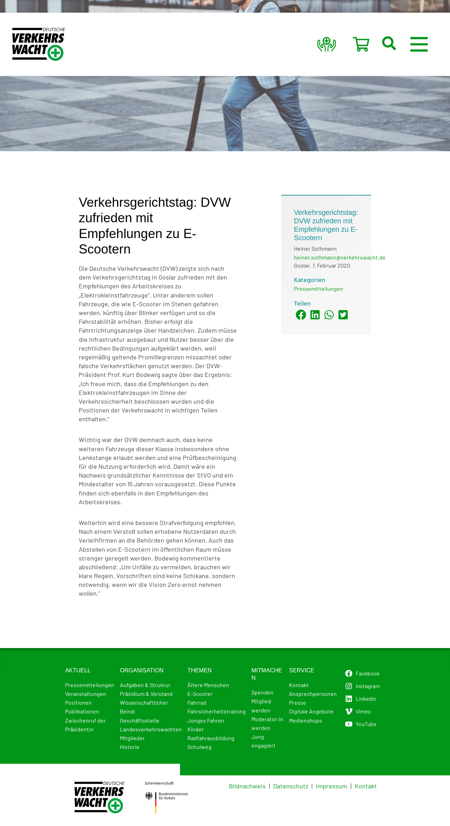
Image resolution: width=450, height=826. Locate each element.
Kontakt (366, 786)
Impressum (331, 786)
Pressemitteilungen (318, 288)
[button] (398, 44)
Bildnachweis (247, 786)
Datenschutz (290, 786)
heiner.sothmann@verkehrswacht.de (340, 257)
